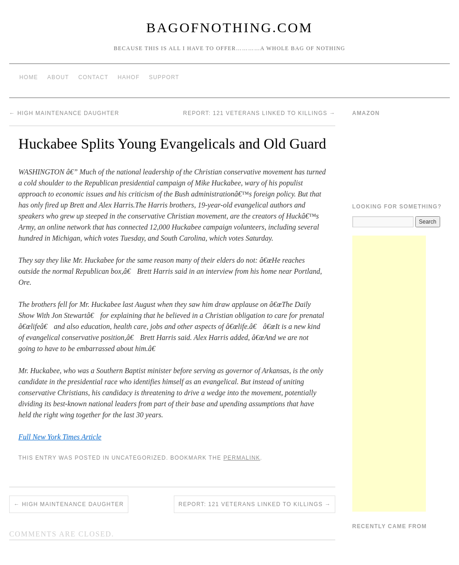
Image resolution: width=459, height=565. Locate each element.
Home (28, 77)
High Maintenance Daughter (64, 113)
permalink (242, 458)
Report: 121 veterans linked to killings (259, 113)
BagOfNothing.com (229, 27)
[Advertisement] (389, 374)
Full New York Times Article (59, 437)
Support (164, 77)
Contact (93, 77)
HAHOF (129, 77)
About (58, 77)
